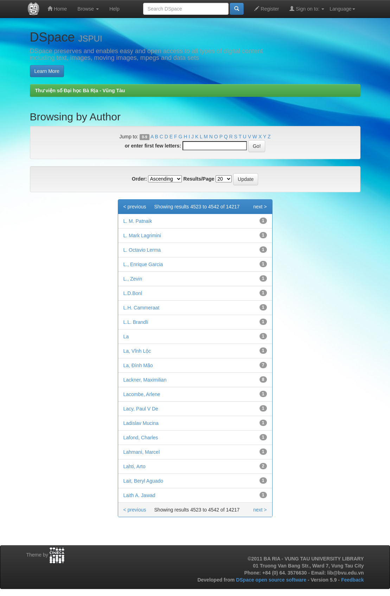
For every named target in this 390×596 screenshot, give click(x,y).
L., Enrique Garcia (143, 264)
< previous (134, 206)
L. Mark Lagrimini (142, 235)
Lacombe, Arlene (141, 394)
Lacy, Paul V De (140, 409)
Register (266, 9)
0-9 (144, 137)
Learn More (47, 71)
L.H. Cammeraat (141, 307)
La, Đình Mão (138, 365)
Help (114, 9)
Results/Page (198, 179)
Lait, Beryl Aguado (143, 481)
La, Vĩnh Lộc (137, 351)
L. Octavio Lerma (142, 250)
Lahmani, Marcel (141, 452)
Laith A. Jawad (139, 495)
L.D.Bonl (132, 293)
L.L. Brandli (135, 322)
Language (342, 9)
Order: (139, 179)
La (126, 336)
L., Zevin (132, 279)
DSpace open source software (272, 580)
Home (57, 9)
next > (260, 206)
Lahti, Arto (134, 466)
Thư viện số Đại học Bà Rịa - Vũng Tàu (80, 90)
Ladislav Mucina (141, 423)
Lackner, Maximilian (145, 380)
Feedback (352, 580)
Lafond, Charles (140, 437)
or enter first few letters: (153, 146)
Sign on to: (306, 9)
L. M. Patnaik (137, 221)
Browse (88, 9)
